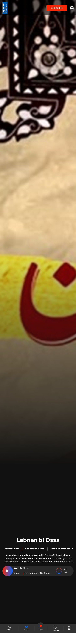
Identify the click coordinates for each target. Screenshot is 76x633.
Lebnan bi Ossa (38, 540)
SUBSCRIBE (57, 8)
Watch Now (21, 568)
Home (9, 628)
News (26, 628)
